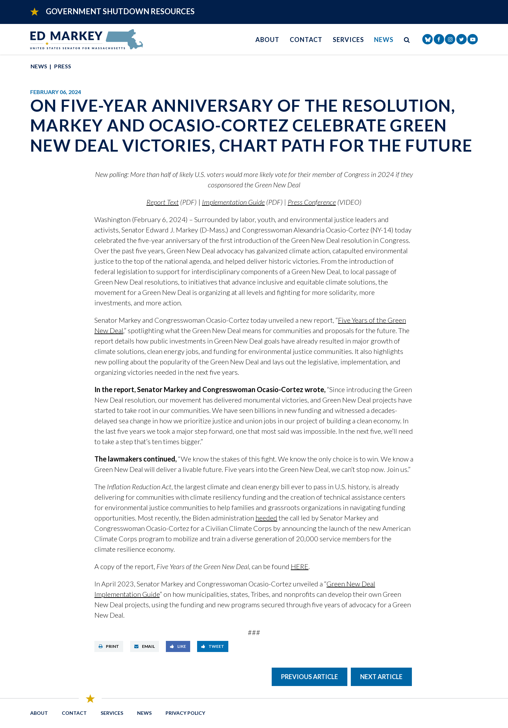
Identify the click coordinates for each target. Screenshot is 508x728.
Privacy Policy (185, 713)
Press (62, 66)
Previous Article (309, 676)
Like (178, 646)
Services (348, 39)
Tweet (212, 646)
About (267, 39)
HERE (299, 566)
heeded (266, 518)
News (383, 39)
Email (144, 646)
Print (109, 646)
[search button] (407, 39)
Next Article (381, 676)
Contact (306, 39)
